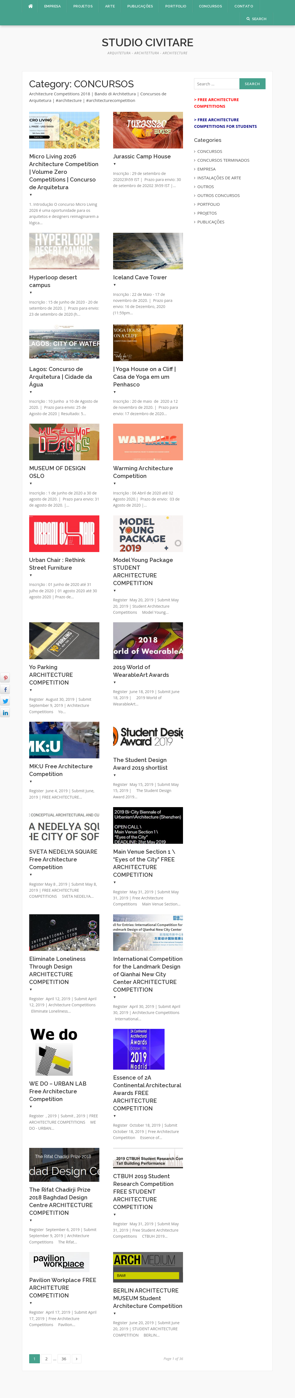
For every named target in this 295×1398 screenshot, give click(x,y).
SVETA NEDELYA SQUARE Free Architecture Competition (63, 859)
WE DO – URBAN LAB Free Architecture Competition (57, 1091)
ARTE (110, 6)
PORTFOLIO (176, 6)
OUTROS (205, 186)
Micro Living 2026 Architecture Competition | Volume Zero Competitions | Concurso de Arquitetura (64, 172)
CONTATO (243, 6)
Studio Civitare (147, 42)
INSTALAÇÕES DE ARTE (219, 177)
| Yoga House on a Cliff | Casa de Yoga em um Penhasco (144, 377)
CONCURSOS (210, 6)
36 (66, 1357)
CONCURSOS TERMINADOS (223, 160)
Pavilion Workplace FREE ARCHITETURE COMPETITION (62, 1288)
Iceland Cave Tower (140, 277)
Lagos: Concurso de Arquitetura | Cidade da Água (60, 377)
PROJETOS (83, 6)
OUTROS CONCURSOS (218, 195)
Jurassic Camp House (142, 156)
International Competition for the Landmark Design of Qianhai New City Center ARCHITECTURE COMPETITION (148, 974)
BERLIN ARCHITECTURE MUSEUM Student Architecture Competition (147, 1298)
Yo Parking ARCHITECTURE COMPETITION (51, 675)
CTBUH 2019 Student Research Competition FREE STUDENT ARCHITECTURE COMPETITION (143, 1191)
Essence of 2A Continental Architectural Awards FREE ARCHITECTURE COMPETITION (147, 1093)
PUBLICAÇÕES (140, 6)
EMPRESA (52, 6)
